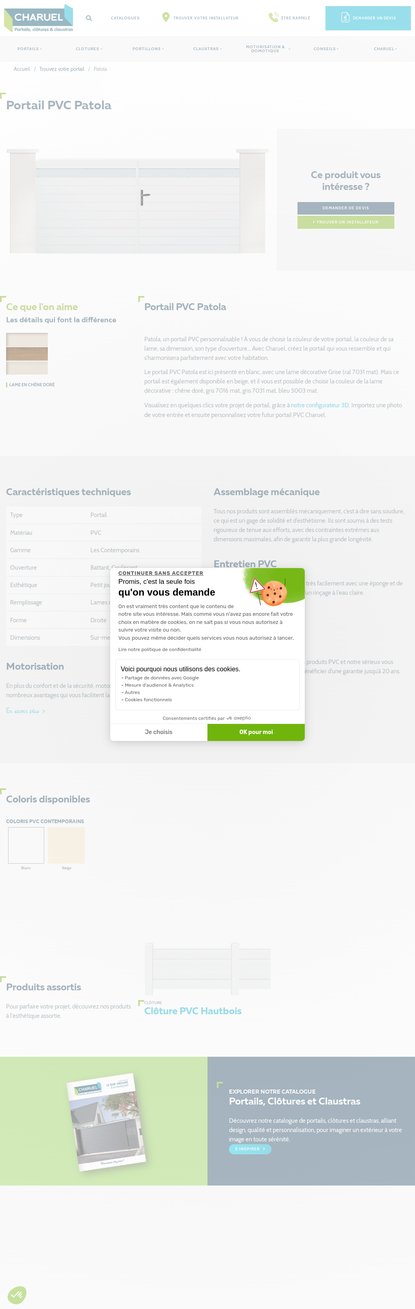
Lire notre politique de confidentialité (159, 649)
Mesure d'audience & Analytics (159, 685)
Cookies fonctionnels (148, 699)
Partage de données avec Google (162, 678)
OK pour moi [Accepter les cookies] (256, 732)
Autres (132, 692)
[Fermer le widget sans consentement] (161, 573)
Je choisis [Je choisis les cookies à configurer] (159, 732)
